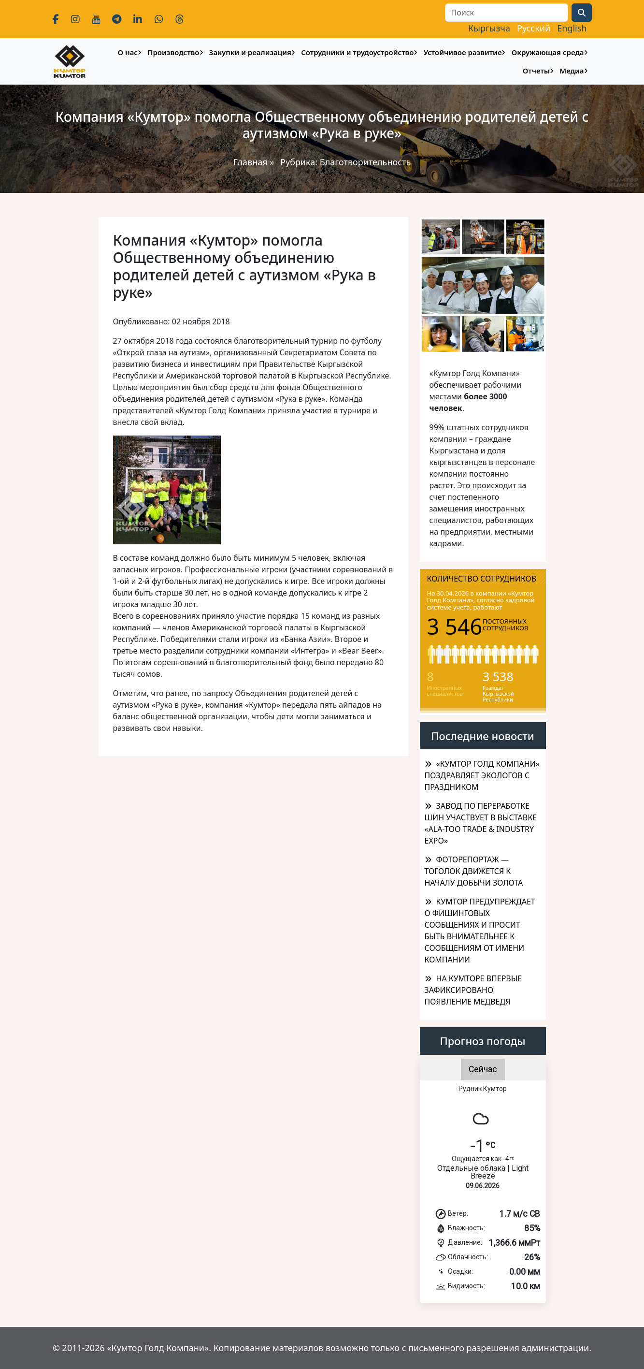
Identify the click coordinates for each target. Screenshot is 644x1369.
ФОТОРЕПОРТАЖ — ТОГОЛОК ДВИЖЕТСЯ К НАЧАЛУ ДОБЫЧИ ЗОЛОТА (474, 871)
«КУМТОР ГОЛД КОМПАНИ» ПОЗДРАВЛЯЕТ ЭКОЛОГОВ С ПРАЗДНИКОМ (482, 775)
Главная (250, 162)
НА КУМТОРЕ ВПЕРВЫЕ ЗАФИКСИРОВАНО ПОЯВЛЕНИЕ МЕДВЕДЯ (473, 990)
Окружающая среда (548, 52)
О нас (128, 52)
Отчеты (536, 70)
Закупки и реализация (250, 52)
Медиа (571, 70)
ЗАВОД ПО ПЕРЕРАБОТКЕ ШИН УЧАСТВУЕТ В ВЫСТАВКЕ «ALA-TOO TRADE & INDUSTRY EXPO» (481, 823)
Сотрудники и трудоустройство (357, 52)
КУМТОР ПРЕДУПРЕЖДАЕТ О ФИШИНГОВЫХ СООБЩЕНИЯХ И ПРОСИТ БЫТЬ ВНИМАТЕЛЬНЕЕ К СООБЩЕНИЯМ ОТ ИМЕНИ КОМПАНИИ (480, 930)
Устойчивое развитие (463, 52)
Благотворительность (365, 162)
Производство (173, 52)
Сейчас (483, 1069)
